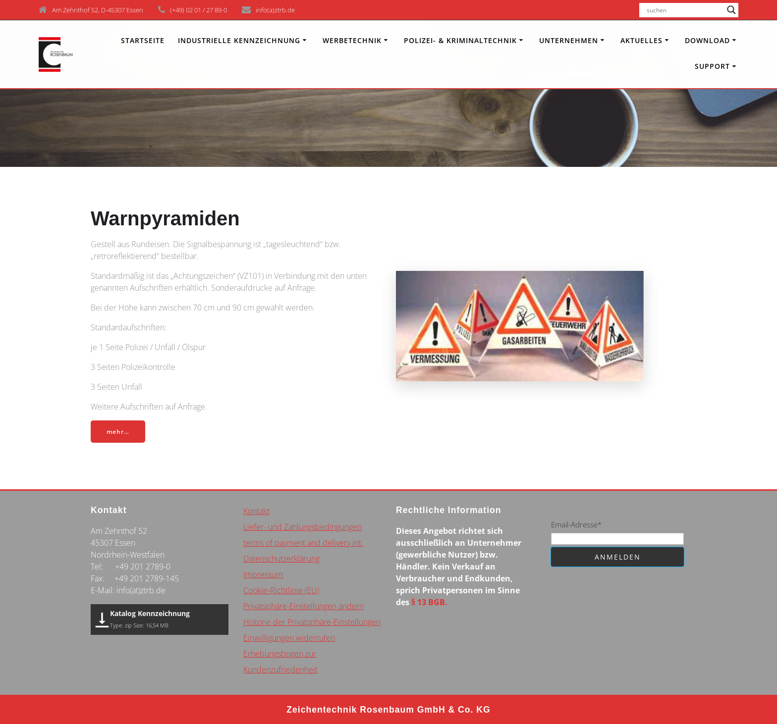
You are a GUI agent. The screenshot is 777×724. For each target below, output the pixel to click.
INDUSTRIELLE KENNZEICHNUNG (239, 40)
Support (712, 66)
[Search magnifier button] (731, 10)
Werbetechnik (352, 40)
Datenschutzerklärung (281, 558)
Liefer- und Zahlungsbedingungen (302, 526)
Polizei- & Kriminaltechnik (460, 40)
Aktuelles (641, 40)
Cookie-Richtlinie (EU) (281, 590)
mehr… (118, 431)
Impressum (263, 574)
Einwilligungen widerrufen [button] (289, 637)
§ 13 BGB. (429, 602)
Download (707, 40)
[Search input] (684, 10)
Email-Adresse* (576, 524)
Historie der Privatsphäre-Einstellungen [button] (312, 622)
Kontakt (256, 511)
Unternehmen (568, 40)
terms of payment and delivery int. (303, 542)
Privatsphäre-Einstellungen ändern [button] (303, 606)
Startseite (143, 40)
